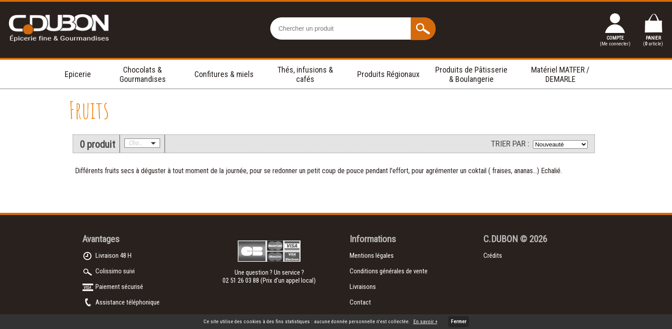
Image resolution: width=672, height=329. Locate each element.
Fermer (458, 322)
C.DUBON (500, 239)
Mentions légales (372, 256)
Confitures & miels (224, 74)
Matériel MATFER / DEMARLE (560, 74)
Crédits (492, 256)
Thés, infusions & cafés (305, 74)
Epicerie (78, 74)
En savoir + (425, 322)
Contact (360, 302)
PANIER (653, 41)
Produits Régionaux (388, 74)
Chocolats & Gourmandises (143, 74)
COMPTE (615, 41)
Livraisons (363, 287)
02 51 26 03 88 (241, 280)
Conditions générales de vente (389, 271)
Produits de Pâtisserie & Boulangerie (471, 74)
